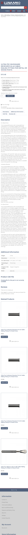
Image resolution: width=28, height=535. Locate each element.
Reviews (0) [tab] (12, 114)
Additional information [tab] (17, 111)
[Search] (25, 7)
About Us (4, 512)
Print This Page (5, 104)
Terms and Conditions (7, 505)
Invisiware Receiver (19, 15)
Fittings (12, 15)
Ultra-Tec (12, 270)
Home (2, 15)
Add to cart (10, 95)
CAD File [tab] (5, 114)
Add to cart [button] (4, 336)
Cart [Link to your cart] (25, 11)
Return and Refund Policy (7, 507)
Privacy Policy (5, 502)
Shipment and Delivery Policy (8, 510)
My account (4, 528)
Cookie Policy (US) (6, 518)
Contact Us (4, 499)
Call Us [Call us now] (14, 11)
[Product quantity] (2, 96)
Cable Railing (7, 15)
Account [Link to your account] (20, 11)
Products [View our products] (9, 11)
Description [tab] (6, 111)
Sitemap (3, 515)
